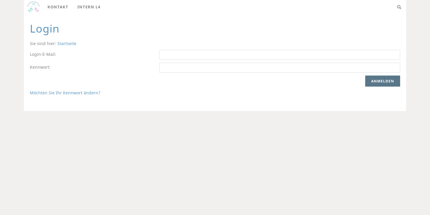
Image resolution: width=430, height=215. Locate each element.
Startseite (66, 43)
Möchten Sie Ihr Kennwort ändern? (65, 93)
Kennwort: (40, 67)
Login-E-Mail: (43, 54)
